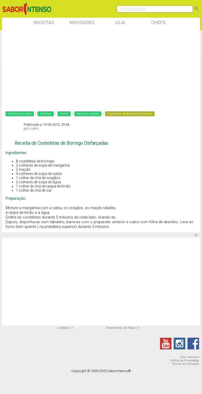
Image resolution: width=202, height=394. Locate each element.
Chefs (158, 22)
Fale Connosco (189, 357)
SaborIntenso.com (19, 114)
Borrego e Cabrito (88, 114)
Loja (120, 22)
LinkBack (63, 328)
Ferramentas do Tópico (120, 328)
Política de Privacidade (184, 360)
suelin (34, 128)
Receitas (44, 22)
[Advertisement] (96, 67)
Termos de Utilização (185, 364)
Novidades (81, 22)
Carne (64, 114)
